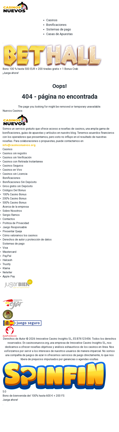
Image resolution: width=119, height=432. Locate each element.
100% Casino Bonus (14, 194)
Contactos (9, 219)
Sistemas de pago (58, 29)
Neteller (7, 272)
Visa (5, 247)
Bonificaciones (56, 25)
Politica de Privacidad (16, 223)
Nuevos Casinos (12, 110)
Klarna (6, 268)
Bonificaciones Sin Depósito (20, 182)
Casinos (51, 20)
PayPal (7, 256)
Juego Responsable (15, 227)
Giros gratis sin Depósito (18, 186)
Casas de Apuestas (59, 34)
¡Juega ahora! (11, 73)
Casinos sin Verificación (17, 157)
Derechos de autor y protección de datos (27, 239)
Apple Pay (9, 276)
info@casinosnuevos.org (19, 145)
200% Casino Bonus (14, 198)
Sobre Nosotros (12, 210)
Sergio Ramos (11, 215)
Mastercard (9, 251)
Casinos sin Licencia (15, 173)
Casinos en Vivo (12, 169)
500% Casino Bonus (14, 202)
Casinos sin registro (15, 153)
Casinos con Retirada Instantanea (23, 161)
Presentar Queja (12, 231)
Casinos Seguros (13, 165)
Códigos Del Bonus (14, 190)
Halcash (7, 260)
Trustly (7, 264)
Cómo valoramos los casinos (20, 235)
